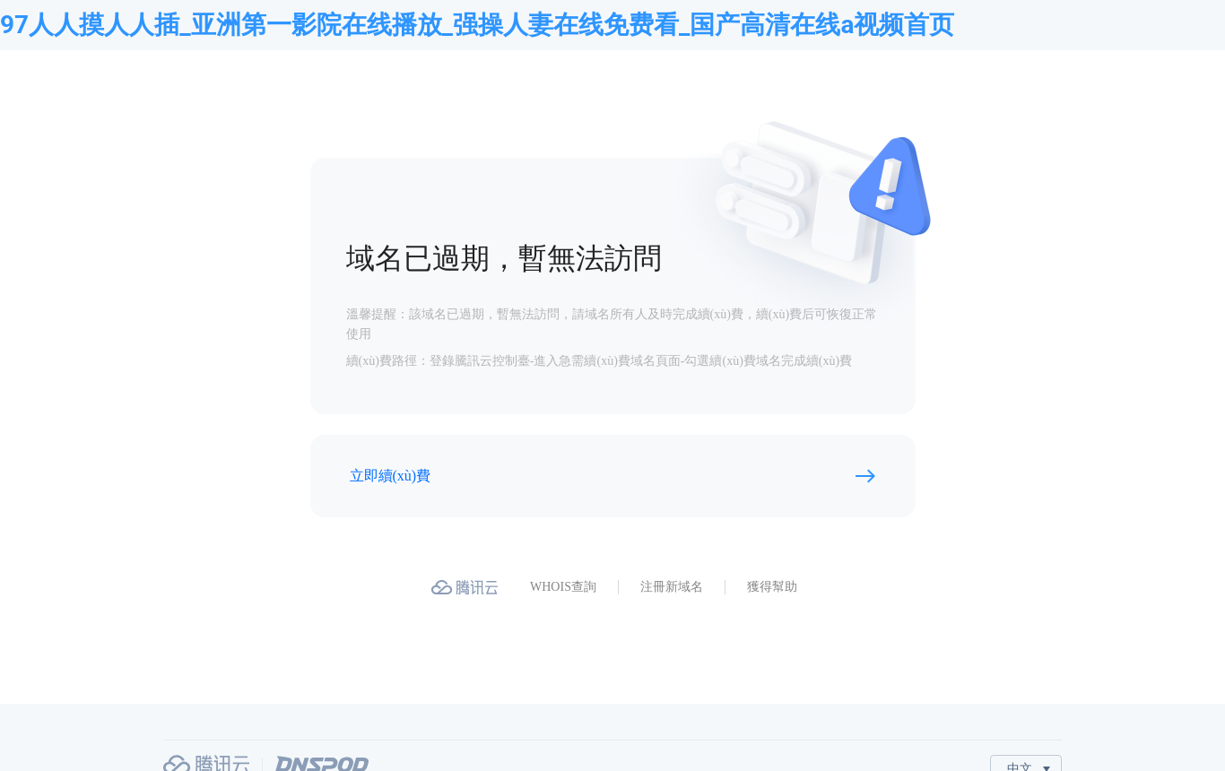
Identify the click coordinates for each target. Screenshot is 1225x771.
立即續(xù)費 (390, 475)
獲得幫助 (772, 586)
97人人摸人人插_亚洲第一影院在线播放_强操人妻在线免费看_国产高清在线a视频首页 (477, 24)
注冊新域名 (671, 586)
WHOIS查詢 (563, 586)
